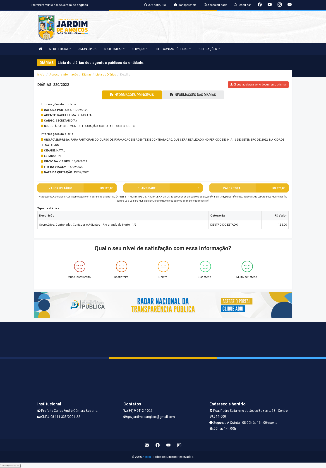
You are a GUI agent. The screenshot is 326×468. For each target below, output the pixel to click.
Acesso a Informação (63, 74)
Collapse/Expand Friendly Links (10, 465)
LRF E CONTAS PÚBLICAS (173, 49)
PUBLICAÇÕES (208, 49)
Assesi (147, 456)
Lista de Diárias (106, 74)
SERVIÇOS (140, 49)
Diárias (86, 74)
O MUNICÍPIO (87, 49)
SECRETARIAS (114, 49)
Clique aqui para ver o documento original (258, 84)
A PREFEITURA (60, 49)
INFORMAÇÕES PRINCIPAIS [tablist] (131, 95)
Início (41, 74)
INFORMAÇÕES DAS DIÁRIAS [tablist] (194, 95)
